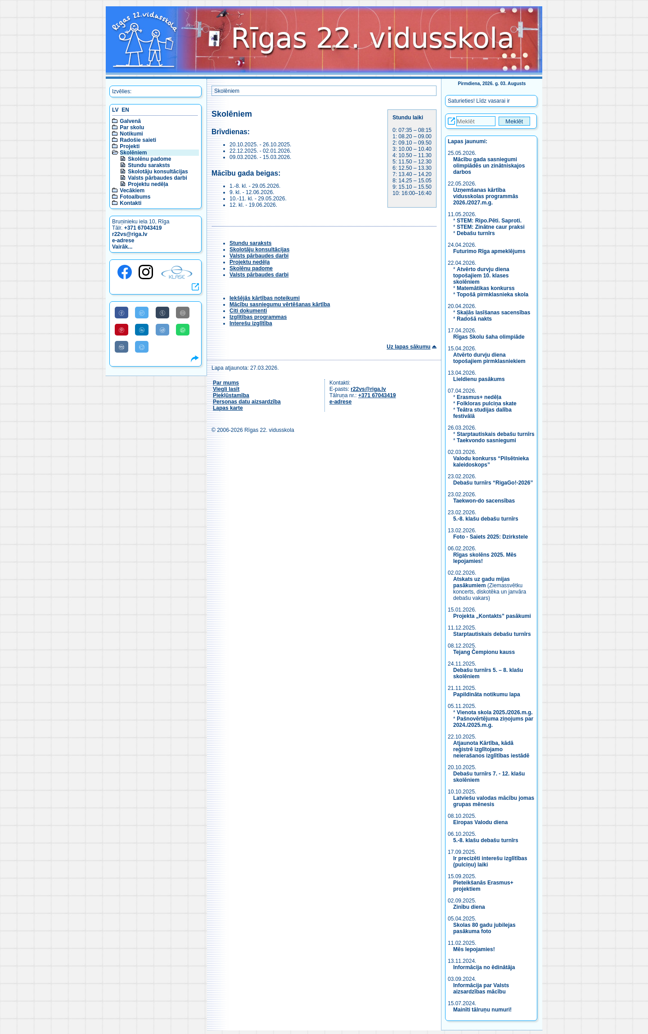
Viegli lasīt (226, 389)
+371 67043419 (143, 228)
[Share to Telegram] (141, 347)
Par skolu (132, 127)
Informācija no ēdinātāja (484, 967)
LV (115, 110)
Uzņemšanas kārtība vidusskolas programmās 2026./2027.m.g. (485, 196)
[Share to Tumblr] (162, 312)
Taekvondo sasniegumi (487, 440)
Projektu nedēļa (148, 184)
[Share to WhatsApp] (182, 330)
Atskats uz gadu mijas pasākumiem (481, 582)
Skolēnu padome (149, 159)
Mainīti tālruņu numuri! (482, 1010)
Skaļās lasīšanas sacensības (493, 312)
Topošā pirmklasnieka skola (492, 294)
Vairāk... (122, 247)
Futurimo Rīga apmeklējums (489, 251)
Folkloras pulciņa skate (487, 403)
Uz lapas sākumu (408, 347)
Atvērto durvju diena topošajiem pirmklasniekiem (489, 358)
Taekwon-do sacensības (484, 501)
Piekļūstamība (231, 395)
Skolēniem (133, 153)
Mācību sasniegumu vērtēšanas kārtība (280, 304)
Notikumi (131, 134)
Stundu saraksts (149, 165)
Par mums (226, 383)
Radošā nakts (474, 319)
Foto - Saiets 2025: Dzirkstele (490, 537)
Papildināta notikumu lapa (486, 694)
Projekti (130, 146)
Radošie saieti (138, 140)
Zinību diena (469, 907)
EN (125, 110)
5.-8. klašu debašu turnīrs (486, 519)
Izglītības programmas (258, 317)
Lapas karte (228, 408)
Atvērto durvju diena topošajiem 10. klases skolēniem (481, 275)
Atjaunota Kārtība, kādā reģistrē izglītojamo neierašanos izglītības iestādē (491, 749)
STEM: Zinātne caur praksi (491, 227)
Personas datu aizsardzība (247, 402)
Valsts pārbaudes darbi (157, 178)
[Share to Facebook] (121, 312)
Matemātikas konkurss (486, 288)
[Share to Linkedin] (141, 330)
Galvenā (130, 121)
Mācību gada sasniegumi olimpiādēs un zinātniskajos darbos (489, 165)
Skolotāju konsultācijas (158, 171)
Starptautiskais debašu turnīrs (496, 434)
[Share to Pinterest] (121, 330)
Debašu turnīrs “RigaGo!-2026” (493, 483)
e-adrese (123, 240)
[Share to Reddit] (162, 330)
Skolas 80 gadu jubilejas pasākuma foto (484, 928)
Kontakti (130, 203)
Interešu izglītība (251, 323)
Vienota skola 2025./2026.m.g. (495, 712)
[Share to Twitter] (141, 312)
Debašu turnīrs (476, 233)
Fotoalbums (135, 197)
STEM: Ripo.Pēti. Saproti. (489, 221)
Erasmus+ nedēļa (479, 397)
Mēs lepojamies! (474, 949)
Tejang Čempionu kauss (484, 652)
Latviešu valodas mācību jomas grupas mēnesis (493, 801)
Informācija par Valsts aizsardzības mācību (481, 988)
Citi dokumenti (248, 311)
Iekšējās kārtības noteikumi (265, 298)
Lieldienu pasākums (479, 379)
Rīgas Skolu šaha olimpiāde (489, 337)
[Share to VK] (121, 347)
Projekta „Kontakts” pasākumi (492, 616)
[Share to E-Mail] (182, 312)
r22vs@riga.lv (129, 234)
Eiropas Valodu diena (480, 822)
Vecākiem (132, 190)
